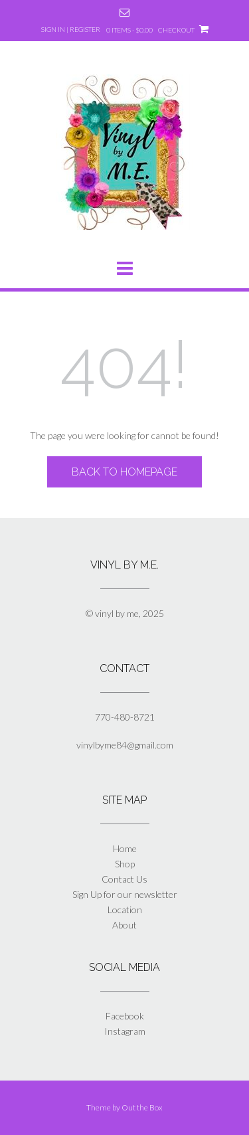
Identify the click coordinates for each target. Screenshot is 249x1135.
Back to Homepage (124, 472)
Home (125, 848)
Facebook (125, 1015)
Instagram (124, 1031)
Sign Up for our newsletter (124, 894)
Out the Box (142, 1107)
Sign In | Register (70, 29)
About (124, 924)
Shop (125, 863)
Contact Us (124, 879)
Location (125, 909)
